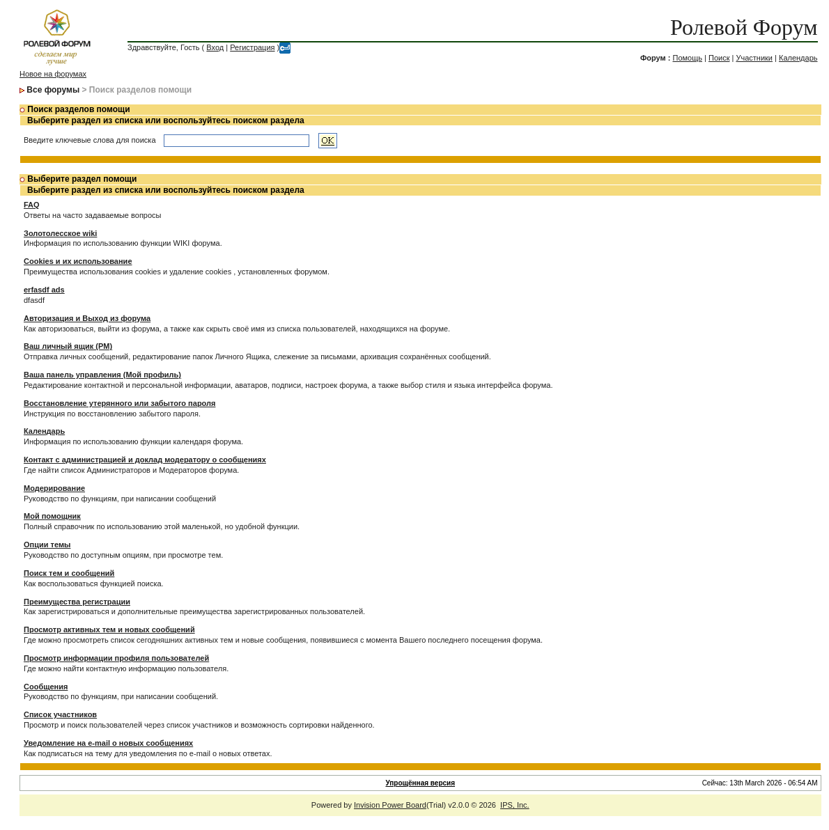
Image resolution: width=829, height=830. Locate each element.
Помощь (687, 58)
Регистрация (252, 47)
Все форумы (52, 90)
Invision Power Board (390, 805)
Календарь (798, 58)
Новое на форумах (53, 74)
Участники (754, 58)
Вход (215, 47)
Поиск (718, 58)
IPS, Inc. (514, 805)
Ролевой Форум (743, 27)
